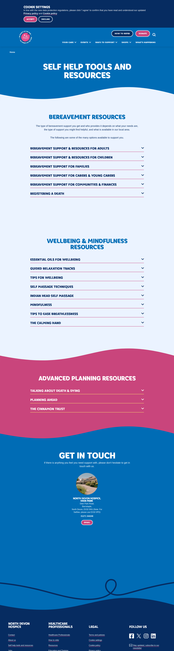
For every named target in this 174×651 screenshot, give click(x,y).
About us (12, 640)
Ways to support (102, 43)
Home (12, 53)
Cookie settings (95, 640)
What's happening (143, 43)
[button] (87, 149)
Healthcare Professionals (59, 635)
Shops (122, 43)
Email (87, 523)
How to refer (119, 34)
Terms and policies (97, 635)
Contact (11, 635)
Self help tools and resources (20, 646)
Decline (46, 19)
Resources (53, 646)
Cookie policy (50, 13)
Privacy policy (31, 13)
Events (81, 43)
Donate (140, 34)
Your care (65, 43)
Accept (30, 19)
